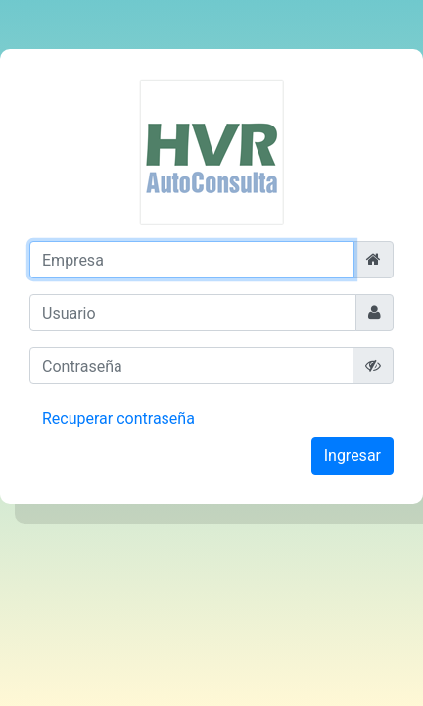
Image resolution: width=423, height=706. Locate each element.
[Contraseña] (191, 365)
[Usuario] (192, 312)
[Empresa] (191, 259)
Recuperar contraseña (118, 418)
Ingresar (352, 455)
